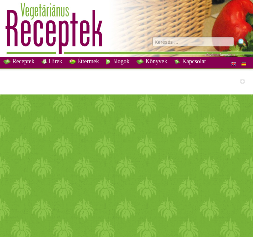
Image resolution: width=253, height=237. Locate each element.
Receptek (18, 61)
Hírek (51, 61)
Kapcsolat (190, 61)
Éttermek (84, 61)
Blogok (117, 61)
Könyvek (151, 61)
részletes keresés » (220, 55)
